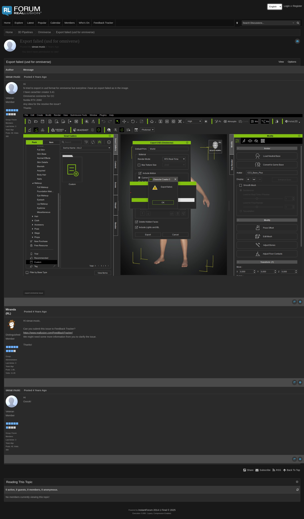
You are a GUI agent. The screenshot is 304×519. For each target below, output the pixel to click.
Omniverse (44, 32)
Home (7, 22)
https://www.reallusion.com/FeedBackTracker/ (48, 332)
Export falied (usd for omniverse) (75, 32)
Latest (30, 22)
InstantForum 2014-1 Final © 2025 (156, 510)
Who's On (84, 22)
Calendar (55, 22)
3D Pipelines (25, 32)
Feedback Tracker (103, 22)
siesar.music (38, 46)
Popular (42, 22)
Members (70, 22)
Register (297, 6)
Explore (19, 22)
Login (287, 6)
